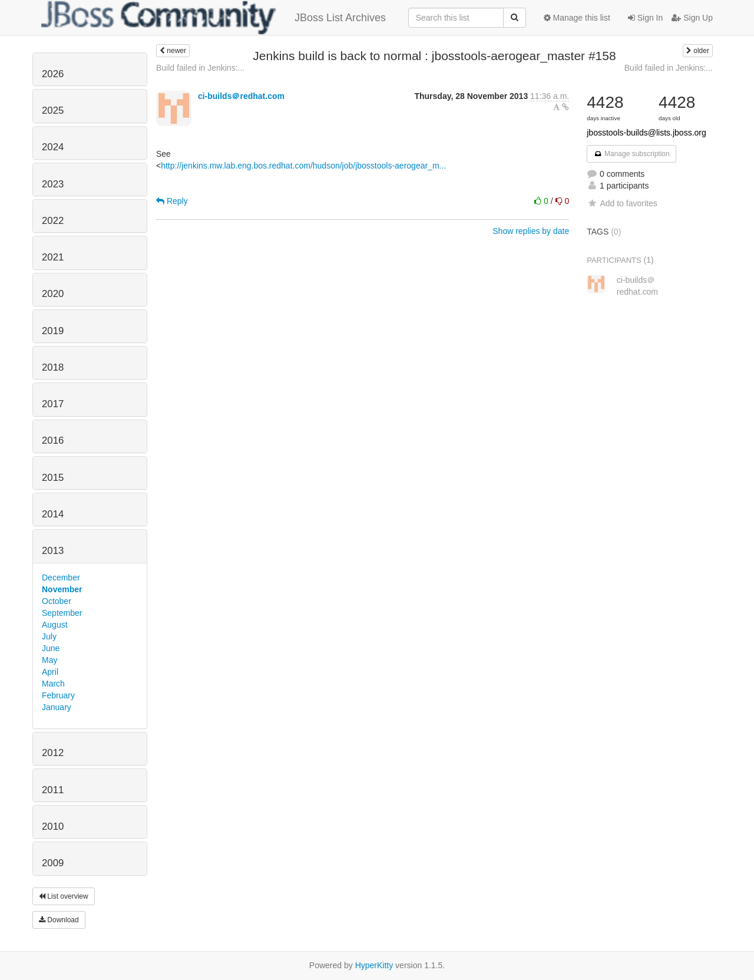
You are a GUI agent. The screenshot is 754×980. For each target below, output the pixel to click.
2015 (53, 477)
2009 (53, 863)
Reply (172, 201)
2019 (53, 330)
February (58, 695)
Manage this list (577, 17)
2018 (53, 367)
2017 (53, 404)
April (50, 672)
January (56, 707)
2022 (53, 220)
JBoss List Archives (213, 17)
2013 (53, 550)
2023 (53, 184)
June (50, 648)
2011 (53, 790)
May (49, 660)
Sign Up (692, 17)
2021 (53, 257)
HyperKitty (374, 965)
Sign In (645, 17)
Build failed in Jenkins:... (200, 67)
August (55, 624)
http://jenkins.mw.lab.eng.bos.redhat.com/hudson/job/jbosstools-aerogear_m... (303, 165)
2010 (53, 826)
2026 (53, 74)
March (53, 683)
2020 (53, 293)
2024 (53, 147)
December (61, 577)
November (62, 589)
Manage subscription (631, 154)
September (62, 613)
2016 (53, 440)
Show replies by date (530, 231)
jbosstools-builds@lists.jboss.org (646, 132)
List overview (63, 896)
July (49, 636)
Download (59, 920)
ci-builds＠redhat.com (241, 96)
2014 (53, 514)
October (56, 601)
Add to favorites (622, 203)
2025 (53, 110)
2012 (53, 752)
